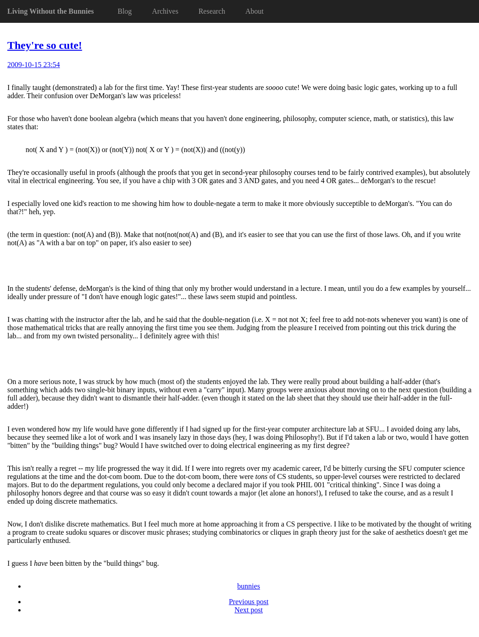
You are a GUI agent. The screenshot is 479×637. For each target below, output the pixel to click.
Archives (165, 11)
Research (211, 11)
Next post (248, 610)
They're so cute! (44, 45)
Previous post (249, 601)
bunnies (248, 586)
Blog (124, 11)
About (254, 11)
